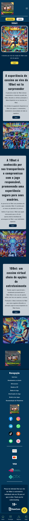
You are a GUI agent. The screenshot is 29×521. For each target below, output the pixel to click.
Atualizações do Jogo (15, 394)
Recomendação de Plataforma (14, 400)
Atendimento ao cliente (14, 380)
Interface (14, 377)
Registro (10, 19)
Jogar (22, 117)
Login (20, 19)
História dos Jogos (14, 397)
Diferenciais (14, 384)
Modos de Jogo (14, 390)
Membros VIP (14, 387)
